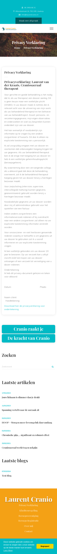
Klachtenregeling (28, 510)
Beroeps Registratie (28, 520)
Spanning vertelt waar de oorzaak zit (20, 410)
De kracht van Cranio (29, 338)
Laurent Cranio (28, 499)
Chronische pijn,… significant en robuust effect (25, 435)
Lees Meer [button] (8, 551)
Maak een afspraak (28, 20)
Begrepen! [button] (45, 546)
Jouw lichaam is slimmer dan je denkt (21, 397)
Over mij (28, 526)
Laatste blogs (15, 460)
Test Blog (7, 475)
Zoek (52, 366)
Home (17, 47)
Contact (28, 531)
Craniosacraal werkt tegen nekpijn (19, 447)
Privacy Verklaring (28, 505)
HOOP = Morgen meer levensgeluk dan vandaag (27, 422)
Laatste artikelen (18, 382)
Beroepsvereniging (29, 515)
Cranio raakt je (28, 329)
